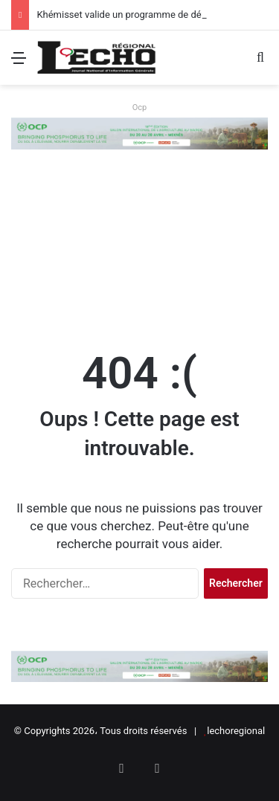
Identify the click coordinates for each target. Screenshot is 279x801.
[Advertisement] (139, 242)
